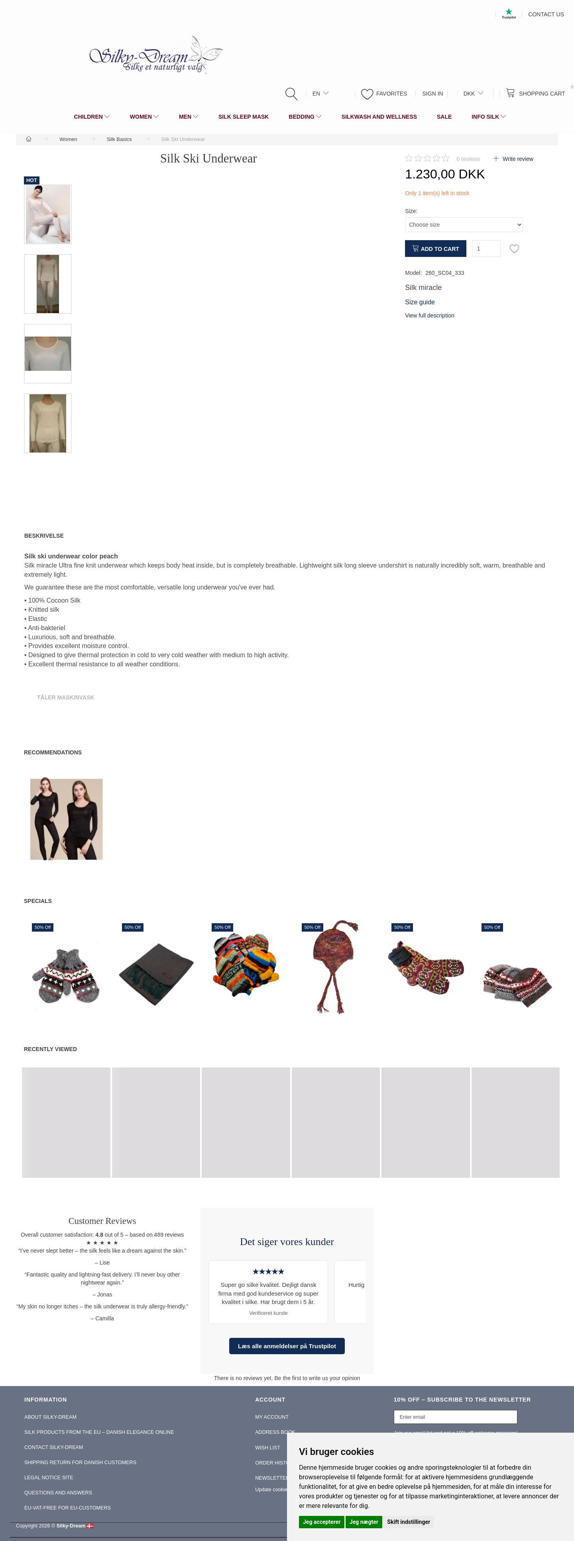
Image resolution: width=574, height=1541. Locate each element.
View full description (429, 315)
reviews (468, 159)
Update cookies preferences (286, 1489)
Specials (38, 901)
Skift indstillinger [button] (408, 1522)
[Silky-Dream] (153, 55)
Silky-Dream (71, 1526)
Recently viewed (50, 1049)
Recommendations (53, 752)
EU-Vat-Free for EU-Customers (67, 1508)
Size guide (420, 302)
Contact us (546, 14)
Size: (411, 211)
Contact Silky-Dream (53, 1447)
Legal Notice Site (48, 1477)
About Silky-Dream (50, 1417)
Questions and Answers (58, 1493)
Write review (517, 159)
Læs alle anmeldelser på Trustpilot (287, 1346)
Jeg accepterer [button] (321, 1522)
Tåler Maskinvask (65, 697)
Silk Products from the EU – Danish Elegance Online (99, 1432)
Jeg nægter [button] (364, 1522)
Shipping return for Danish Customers (80, 1462)
